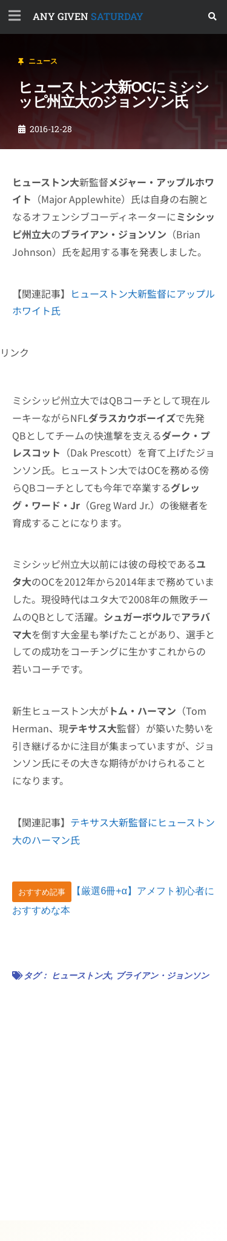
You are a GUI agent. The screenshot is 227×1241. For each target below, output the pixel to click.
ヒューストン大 (81, 975)
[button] (212, 16)
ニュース (43, 61)
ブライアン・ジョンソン (162, 975)
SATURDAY (88, 16)
